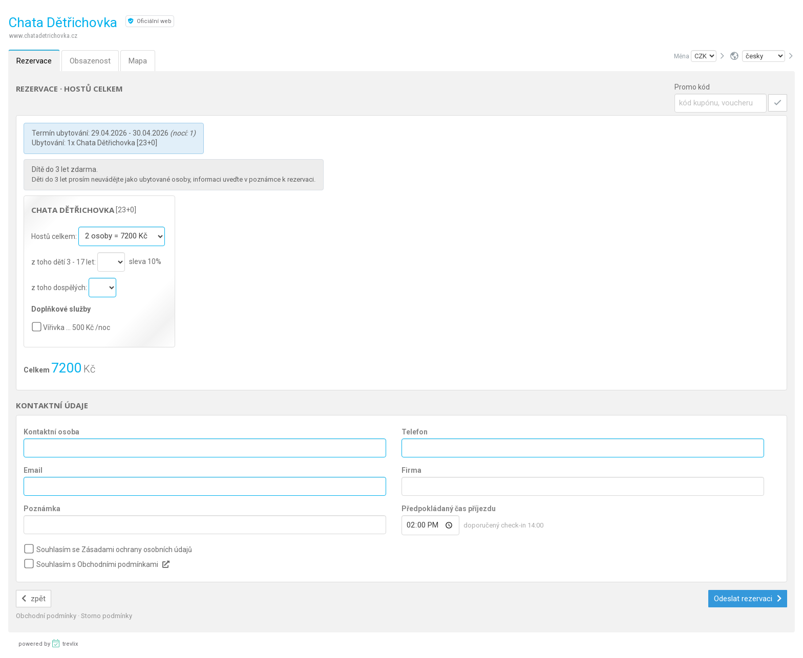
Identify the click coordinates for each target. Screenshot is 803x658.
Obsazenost (90, 60)
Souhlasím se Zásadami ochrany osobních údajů (114, 549)
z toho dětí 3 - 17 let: (64, 261)
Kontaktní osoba (51, 432)
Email (33, 470)
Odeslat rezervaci (747, 598)
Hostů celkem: (54, 236)
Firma (411, 470)
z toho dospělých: (60, 287)
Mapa (138, 60)
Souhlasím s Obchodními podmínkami (97, 564)
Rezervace (34, 60)
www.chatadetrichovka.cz (43, 35)
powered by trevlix (48, 643)
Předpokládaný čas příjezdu (449, 509)
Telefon (415, 432)
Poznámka (42, 509)
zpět (34, 598)
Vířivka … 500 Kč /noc (76, 327)
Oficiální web (150, 21)
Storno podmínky (106, 616)
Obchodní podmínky (47, 616)
